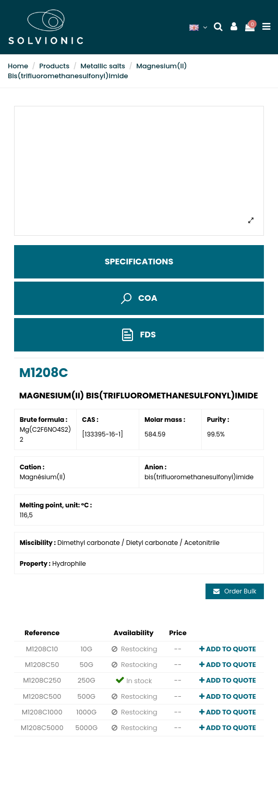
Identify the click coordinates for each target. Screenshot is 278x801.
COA (139, 298)
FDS (139, 335)
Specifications (139, 262)
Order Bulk (235, 591)
